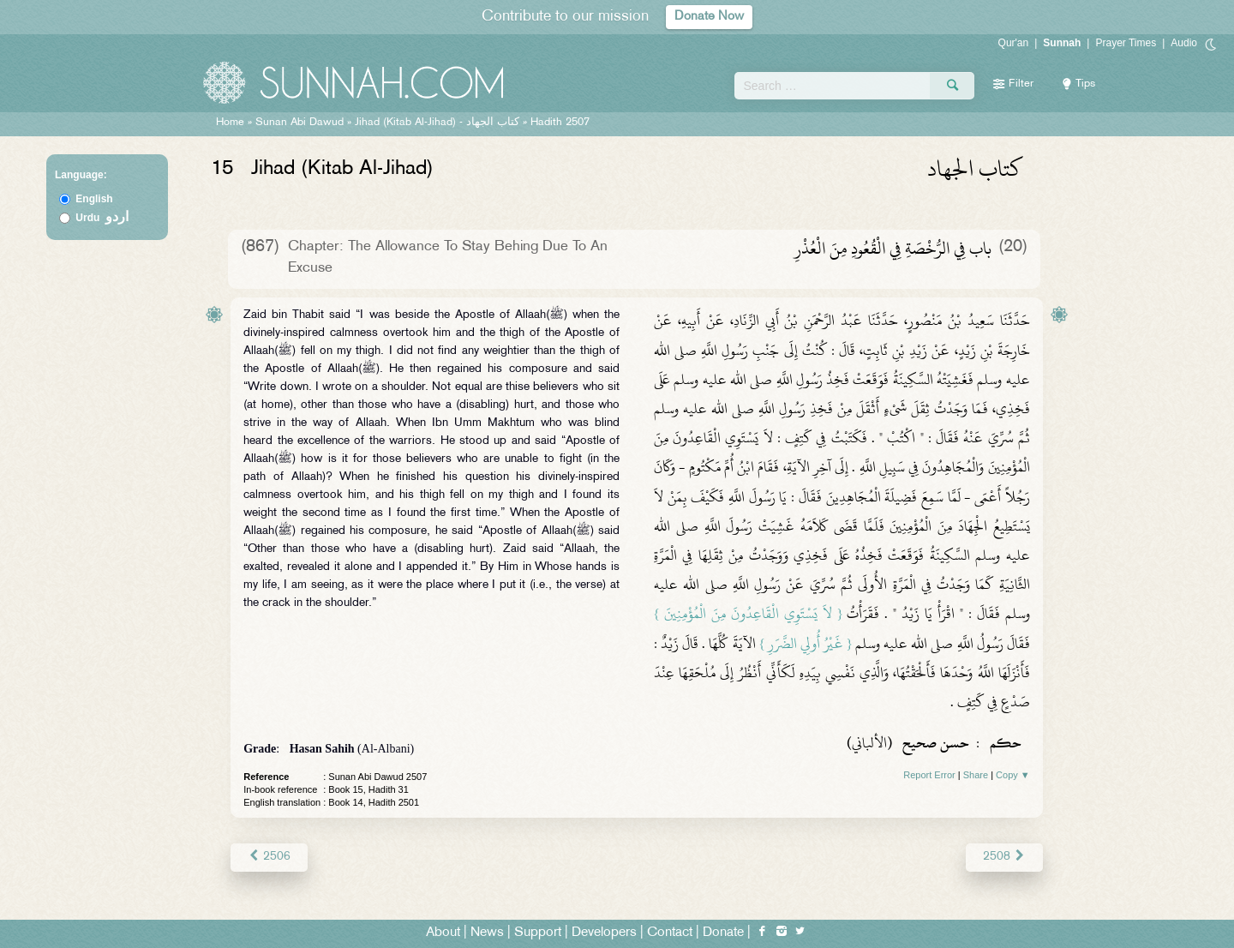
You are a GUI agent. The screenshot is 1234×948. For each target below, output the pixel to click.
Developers (604, 932)
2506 (269, 856)
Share (975, 775)
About (443, 932)
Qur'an (1013, 43)
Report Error (929, 775)
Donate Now (710, 16)
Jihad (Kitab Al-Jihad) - (439, 122)
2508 (1004, 856)
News (487, 932)
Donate (723, 932)
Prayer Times (1125, 43)
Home (230, 122)
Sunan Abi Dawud (299, 122)
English (93, 199)
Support (537, 932)
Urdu (102, 218)
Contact (669, 932)
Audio (1184, 43)
